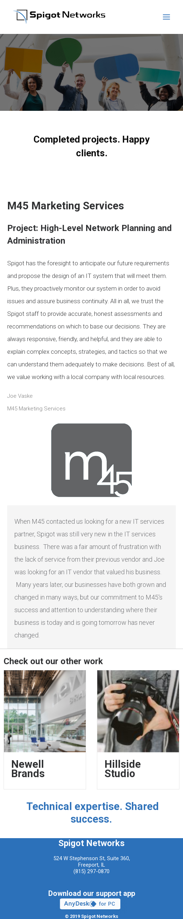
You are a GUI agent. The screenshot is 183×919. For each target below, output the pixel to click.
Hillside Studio (122, 769)
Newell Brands (28, 769)
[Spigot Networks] (59, 17)
